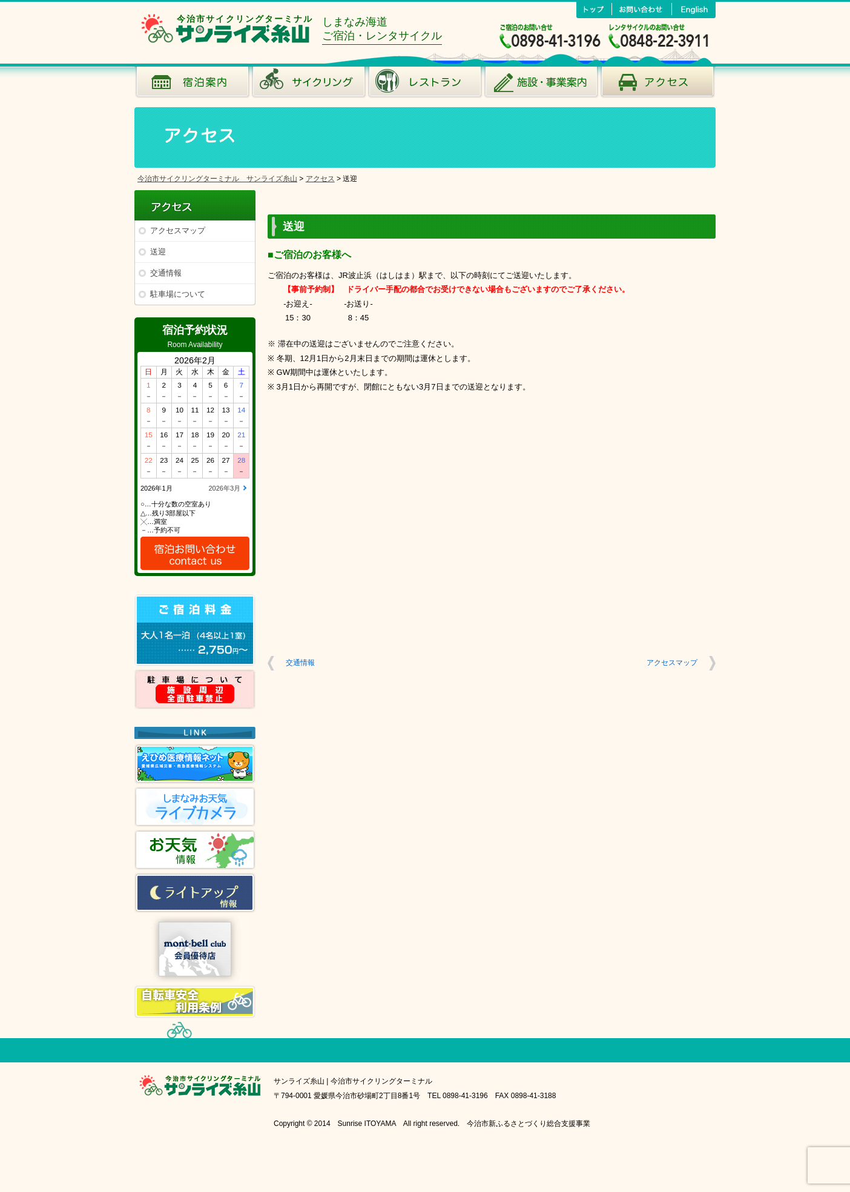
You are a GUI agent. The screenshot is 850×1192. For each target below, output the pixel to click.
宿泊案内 (192, 85)
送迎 (158, 251)
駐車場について (177, 294)
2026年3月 (224, 488)
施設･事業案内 (541, 85)
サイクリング (309, 85)
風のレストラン (425, 85)
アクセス (657, 85)
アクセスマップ (177, 230)
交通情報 (166, 272)
